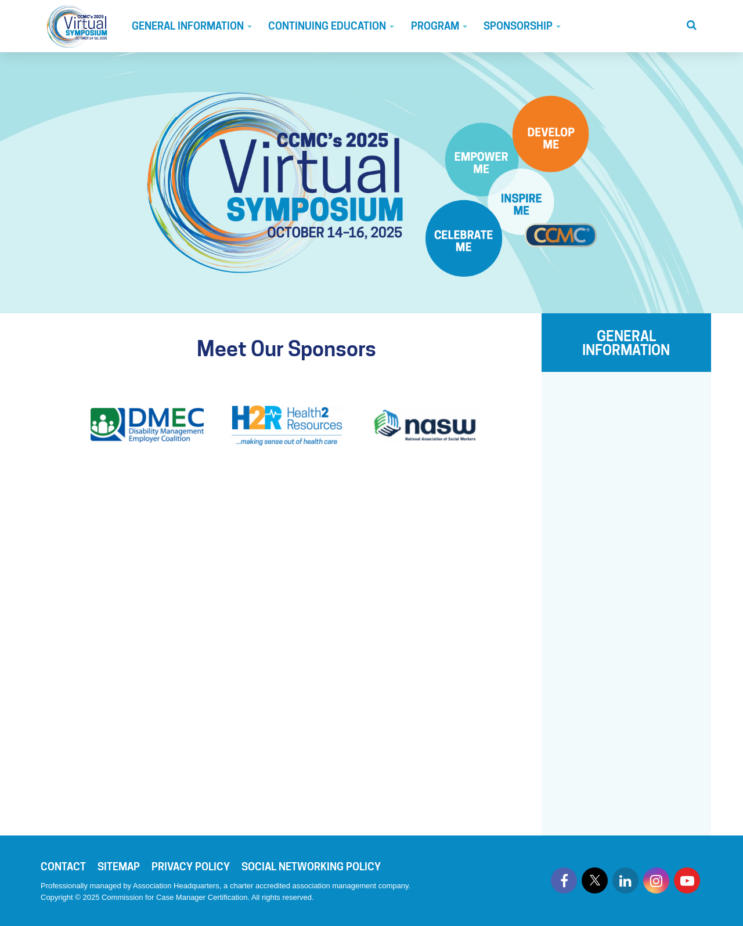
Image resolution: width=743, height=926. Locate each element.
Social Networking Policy (311, 866)
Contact (63, 866)
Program (439, 26)
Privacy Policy (191, 866)
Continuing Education (331, 26)
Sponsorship (522, 26)
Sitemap (119, 866)
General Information (192, 26)
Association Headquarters (176, 885)
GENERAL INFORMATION (626, 343)
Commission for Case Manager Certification (174, 897)
